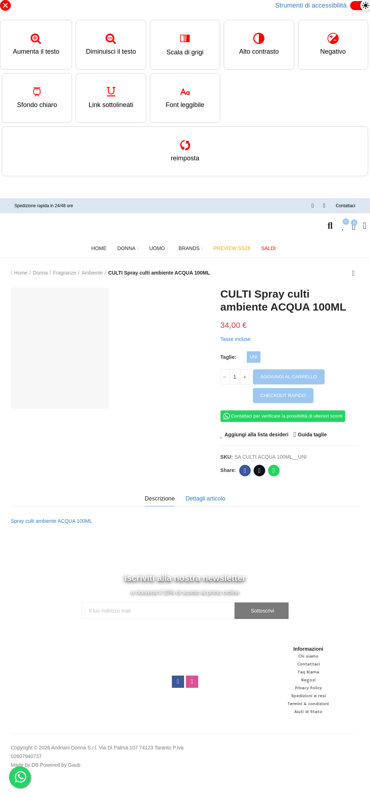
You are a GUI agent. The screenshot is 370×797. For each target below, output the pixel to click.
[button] (345, 205)
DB (35, 765)
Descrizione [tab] (160, 498)
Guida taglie (312, 434)
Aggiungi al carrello (288, 376)
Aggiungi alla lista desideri (256, 434)
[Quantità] (234, 376)
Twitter (259, 470)
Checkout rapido (283, 395)
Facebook (245, 470)
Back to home (355, 273)
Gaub (74, 765)
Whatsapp (274, 470)
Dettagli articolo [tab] (205, 498)
